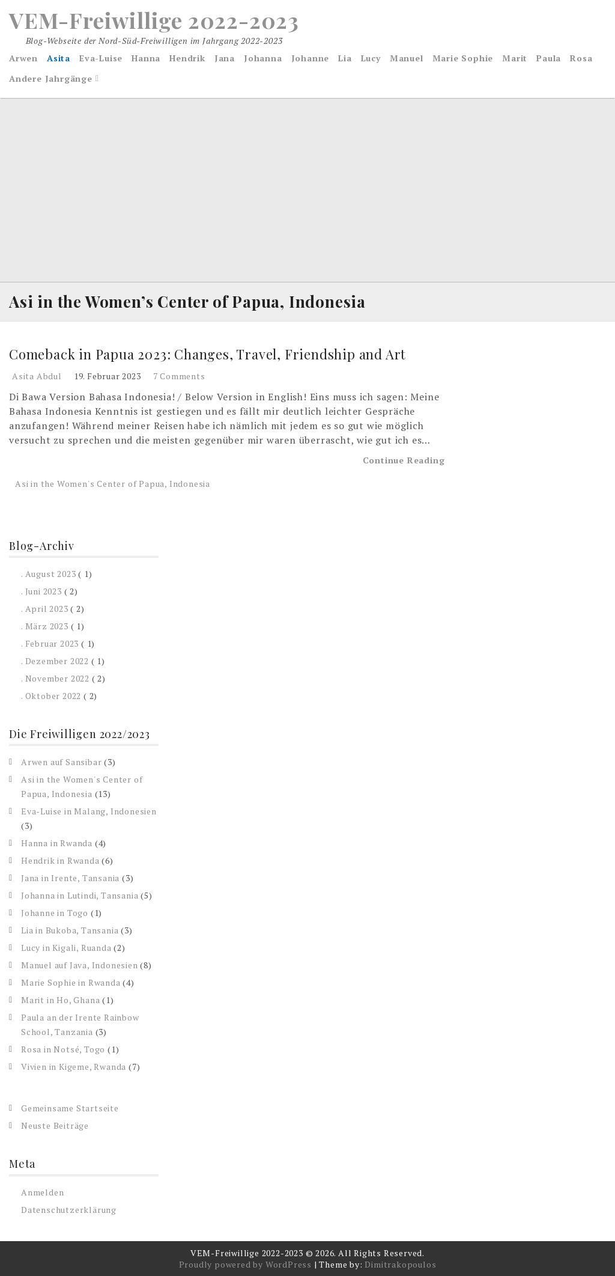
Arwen (23, 58)
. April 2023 (44, 608)
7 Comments (179, 376)
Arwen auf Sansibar (61, 762)
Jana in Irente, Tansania (70, 878)
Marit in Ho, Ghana (60, 1000)
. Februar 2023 (50, 643)
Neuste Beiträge (55, 1125)
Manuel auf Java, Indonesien (79, 965)
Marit (514, 58)
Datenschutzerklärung (69, 1209)
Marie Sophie (463, 58)
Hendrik (187, 58)
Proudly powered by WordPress (245, 1264)
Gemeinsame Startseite (70, 1108)
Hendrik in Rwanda (60, 860)
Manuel (406, 58)
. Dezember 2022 (55, 661)
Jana (224, 58)
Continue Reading (404, 460)
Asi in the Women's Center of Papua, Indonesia (112, 483)
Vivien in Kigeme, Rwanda (73, 1066)
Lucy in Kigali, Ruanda (66, 947)
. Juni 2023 (41, 591)
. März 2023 (44, 626)
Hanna (146, 58)
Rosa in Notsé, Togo (63, 1049)
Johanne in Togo (54, 912)
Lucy (371, 58)
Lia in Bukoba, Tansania (69, 930)
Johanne (310, 58)
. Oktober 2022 (51, 695)
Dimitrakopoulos (400, 1264)
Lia (344, 58)
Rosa (581, 58)
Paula (548, 58)
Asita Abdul (37, 376)
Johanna (263, 58)
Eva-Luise (101, 58)
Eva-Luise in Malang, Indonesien (89, 811)
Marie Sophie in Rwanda (71, 982)
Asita (58, 58)
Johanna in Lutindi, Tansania (79, 895)
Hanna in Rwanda (56, 843)
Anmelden (42, 1192)
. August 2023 (48, 573)
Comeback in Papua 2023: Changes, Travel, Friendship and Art (207, 354)
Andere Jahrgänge (50, 78)
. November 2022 (55, 678)
